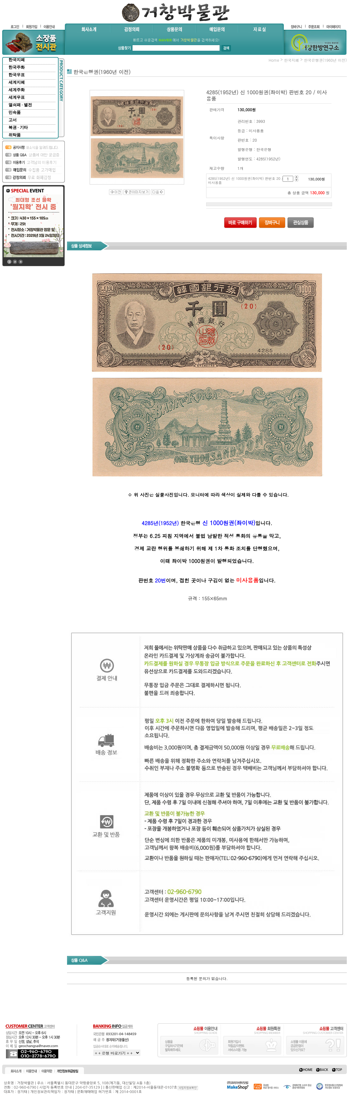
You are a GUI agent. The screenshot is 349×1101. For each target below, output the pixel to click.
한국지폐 (16, 59)
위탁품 (14, 135)
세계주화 (16, 89)
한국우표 (16, 74)
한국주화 (16, 67)
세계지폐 (16, 82)
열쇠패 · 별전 (20, 104)
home (273, 60)
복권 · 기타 (18, 127)
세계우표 (16, 97)
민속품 (14, 112)
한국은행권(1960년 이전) (325, 60)
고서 (12, 119)
